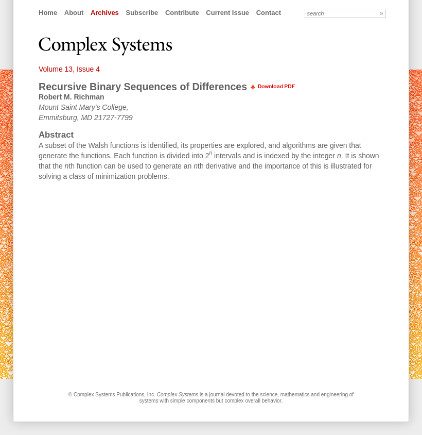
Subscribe (142, 12)
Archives (105, 12)
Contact (268, 12)
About (74, 12)
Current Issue (227, 12)
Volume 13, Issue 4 (69, 69)
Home (48, 12)
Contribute (182, 12)
